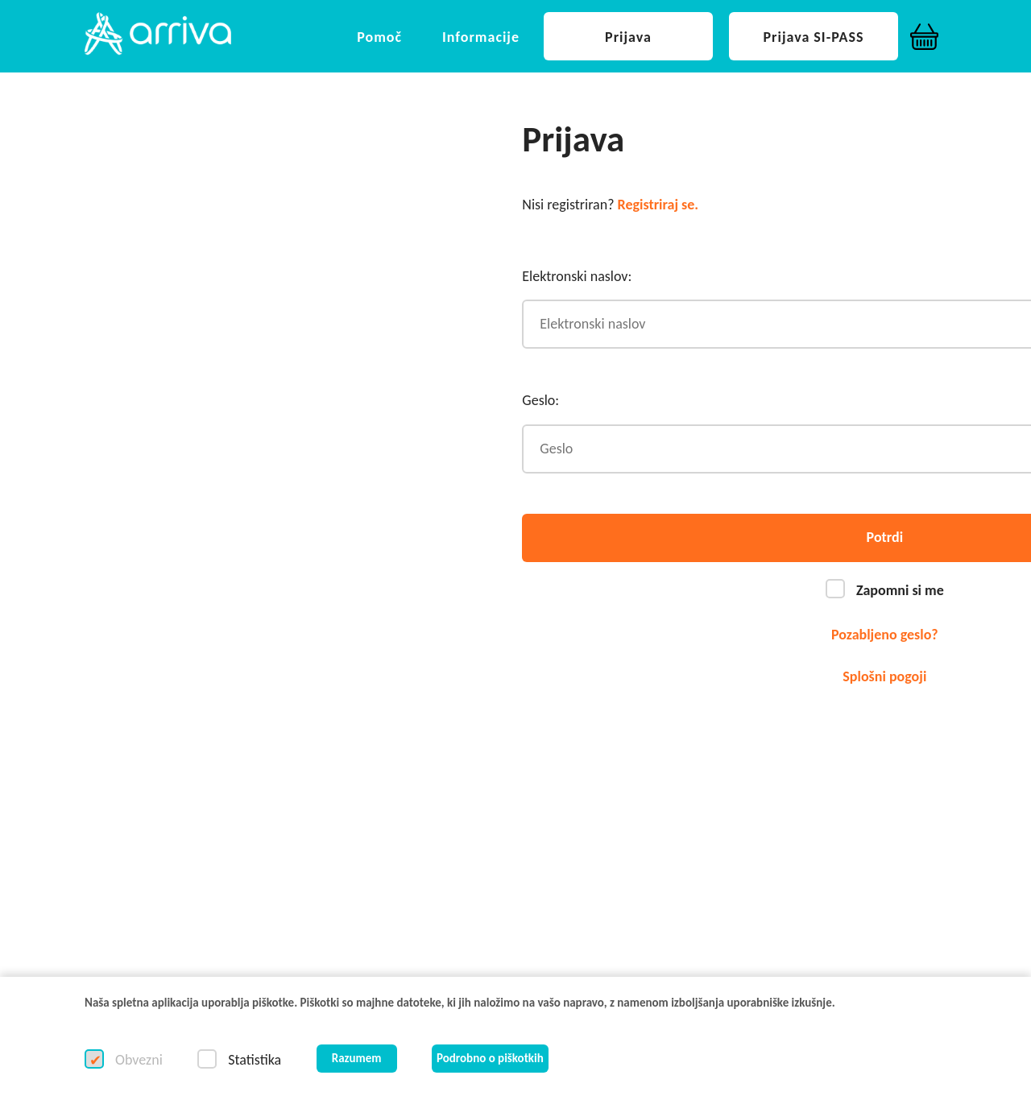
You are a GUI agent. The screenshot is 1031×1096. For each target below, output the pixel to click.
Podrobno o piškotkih (490, 1058)
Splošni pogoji (884, 676)
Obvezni (137, 1060)
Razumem (357, 1058)
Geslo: (540, 400)
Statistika (253, 1060)
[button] (158, 34)
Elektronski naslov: (576, 276)
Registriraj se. (658, 204)
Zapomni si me (898, 590)
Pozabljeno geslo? (884, 634)
